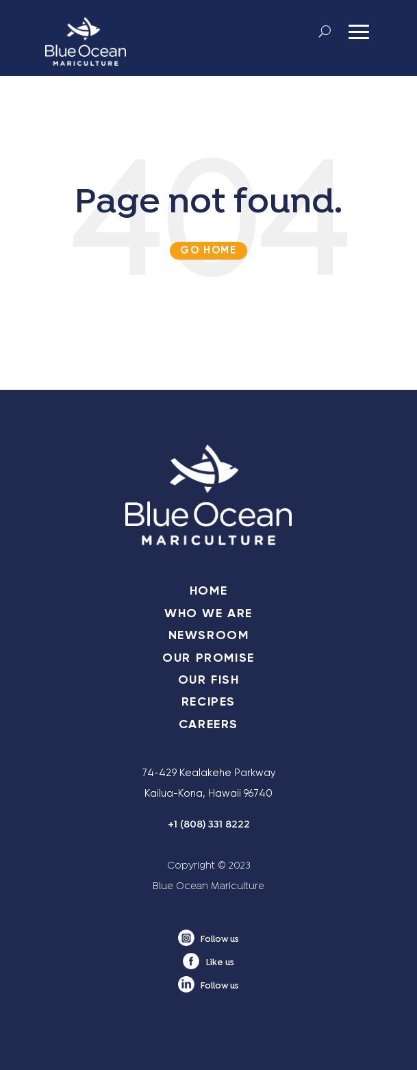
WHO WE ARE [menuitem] (208, 613)
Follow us (220, 939)
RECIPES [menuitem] (208, 701)
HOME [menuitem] (208, 590)
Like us (220, 963)
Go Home (208, 250)
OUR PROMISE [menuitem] (208, 657)
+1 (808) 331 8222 (209, 825)
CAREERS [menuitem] (208, 724)
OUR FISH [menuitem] (209, 679)
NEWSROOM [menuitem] (208, 635)
